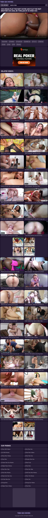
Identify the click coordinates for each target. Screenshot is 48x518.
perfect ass (27, 41)
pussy (19, 44)
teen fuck (28, 462)
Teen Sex (28, 479)
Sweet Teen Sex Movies (8, 462)
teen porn (28, 466)
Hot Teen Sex (29, 449)
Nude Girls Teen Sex (7, 476)
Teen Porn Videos (30, 452)
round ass (19, 41)
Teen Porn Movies (6, 472)
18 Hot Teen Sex (6, 479)
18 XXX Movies (5, 452)
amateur (12, 41)
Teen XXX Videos (6, 449)
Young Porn (4, 482)
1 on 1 (34, 41)
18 (14, 44)
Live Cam (5, 5)
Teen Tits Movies (30, 476)
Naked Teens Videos (7, 486)
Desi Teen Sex (29, 456)
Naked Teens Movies (7, 466)
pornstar (5, 41)
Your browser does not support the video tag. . (24, 26)
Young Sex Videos (30, 482)
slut (9, 44)
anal (4, 44)
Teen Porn (4, 459)
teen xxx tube (29, 469)
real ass (41, 41)
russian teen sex (30, 459)
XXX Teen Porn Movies (31, 472)
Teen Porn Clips (5, 469)
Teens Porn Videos (6, 456)
